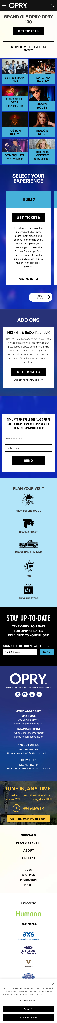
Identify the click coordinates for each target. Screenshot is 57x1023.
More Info (28, 287)
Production (28, 889)
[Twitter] (18, 703)
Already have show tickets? (28, 389)
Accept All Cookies (29, 1017)
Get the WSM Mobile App (28, 827)
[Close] (53, 983)
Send (28, 469)
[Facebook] (39, 703)
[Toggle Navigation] (5, 5)
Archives (28, 884)
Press (28, 894)
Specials (28, 844)
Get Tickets (28, 31)
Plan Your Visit (28, 852)
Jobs (28, 878)
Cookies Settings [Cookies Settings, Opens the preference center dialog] (28, 1000)
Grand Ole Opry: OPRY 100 (28, 19)
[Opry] (18, 5)
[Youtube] (25, 703)
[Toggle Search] (52, 5)
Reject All (28, 1009)
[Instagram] (32, 703)
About (28, 859)
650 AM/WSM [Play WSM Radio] (28, 817)
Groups (28, 867)
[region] (28, 1001)
